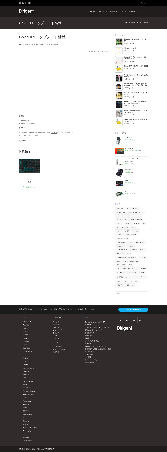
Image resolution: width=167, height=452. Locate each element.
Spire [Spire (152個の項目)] (130, 265)
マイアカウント (143, 3)
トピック (56, 333)
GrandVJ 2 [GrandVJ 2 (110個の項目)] (120, 235)
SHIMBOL (26, 411)
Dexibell (25, 345)
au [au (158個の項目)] (128, 208)
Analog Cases (27, 322)
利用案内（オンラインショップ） (96, 346)
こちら (35, 135)
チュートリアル (58, 330)
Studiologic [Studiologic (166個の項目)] (121, 272)
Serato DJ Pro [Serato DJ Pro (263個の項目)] (121, 261)
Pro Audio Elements (29, 391)
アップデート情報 (142, 22)
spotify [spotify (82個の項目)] (143, 268)
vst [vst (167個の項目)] (126, 281)
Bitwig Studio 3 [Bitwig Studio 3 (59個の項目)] (122, 220)
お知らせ (56, 352)
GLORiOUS (26, 361)
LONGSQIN (26, 371)
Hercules (25, 364)
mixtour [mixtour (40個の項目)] (130, 246)
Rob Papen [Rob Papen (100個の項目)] (120, 253)
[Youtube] (140, 320)
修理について (89, 333)
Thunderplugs (27, 431)
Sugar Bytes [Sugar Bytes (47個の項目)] (133, 272)
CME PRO (26, 338)
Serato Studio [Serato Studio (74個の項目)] (134, 261)
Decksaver (26, 341)
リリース (56, 338)
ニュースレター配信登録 (133, 309)
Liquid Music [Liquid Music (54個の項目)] (140, 242)
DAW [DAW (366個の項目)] (118, 223)
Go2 (29, 182)
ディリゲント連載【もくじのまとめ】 (98, 327)
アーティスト (57, 325)
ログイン (54, 132)
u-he (24, 434)
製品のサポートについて (93, 330)
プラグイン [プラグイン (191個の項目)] (120, 285)
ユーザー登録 (89, 352)
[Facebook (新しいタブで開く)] (23, 3)
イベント (56, 327)
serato (25, 407)
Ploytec (25, 384)
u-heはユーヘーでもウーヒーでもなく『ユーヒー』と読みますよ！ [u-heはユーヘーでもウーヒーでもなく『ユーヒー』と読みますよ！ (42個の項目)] (131, 276)
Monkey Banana (28, 381)
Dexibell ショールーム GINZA (95, 322)
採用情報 (88, 325)
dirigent (55, 44)
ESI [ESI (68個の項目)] (144, 223)
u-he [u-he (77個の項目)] (142, 272)
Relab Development (29, 394)
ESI (24, 355)
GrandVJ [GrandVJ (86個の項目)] (135, 231)
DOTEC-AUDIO (28, 351)
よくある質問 (57, 346)
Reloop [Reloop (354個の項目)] (142, 250)
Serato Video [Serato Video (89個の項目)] (121, 265)
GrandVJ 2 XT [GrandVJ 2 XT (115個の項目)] (131, 235)
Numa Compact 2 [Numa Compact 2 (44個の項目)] (123, 250)
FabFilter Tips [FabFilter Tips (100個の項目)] (131, 227)
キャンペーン (57, 322)
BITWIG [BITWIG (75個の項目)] (134, 208)
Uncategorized (27, 441)
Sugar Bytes (26, 424)
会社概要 (88, 357)
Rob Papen (29, 179)
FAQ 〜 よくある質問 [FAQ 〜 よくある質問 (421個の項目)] (123, 231)
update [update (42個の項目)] (119, 281)
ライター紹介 (89, 354)
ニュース (56, 335)
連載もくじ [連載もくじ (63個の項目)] (130, 285)
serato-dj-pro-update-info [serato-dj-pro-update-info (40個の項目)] (126, 257)
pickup (24, 141)
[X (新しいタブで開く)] (20, 3)
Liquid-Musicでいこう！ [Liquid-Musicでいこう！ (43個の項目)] (124, 242)
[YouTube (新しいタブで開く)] (29, 3)
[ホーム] (126, 22)
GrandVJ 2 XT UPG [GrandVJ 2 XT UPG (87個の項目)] (123, 238)
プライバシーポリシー (92, 360)
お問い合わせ (89, 362)
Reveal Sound (27, 401)
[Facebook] (127, 320)
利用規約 (88, 338)
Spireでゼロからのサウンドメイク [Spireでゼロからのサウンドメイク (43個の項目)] (127, 268)
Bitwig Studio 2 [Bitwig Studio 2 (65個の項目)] (135, 216)
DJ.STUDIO (26, 348)
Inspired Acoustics (29, 368)
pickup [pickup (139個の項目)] (134, 250)
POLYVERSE (27, 388)
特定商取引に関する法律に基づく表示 (98, 349)
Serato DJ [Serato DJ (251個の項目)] (142, 257)
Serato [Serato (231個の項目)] (129, 253)
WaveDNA (26, 437)
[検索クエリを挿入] (131, 293)
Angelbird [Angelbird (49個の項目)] (120, 208)
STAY (24, 417)
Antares (25, 328)
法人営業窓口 (89, 335)
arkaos (25, 331)
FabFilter (26, 358)
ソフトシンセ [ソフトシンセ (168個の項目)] (135, 281)
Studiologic (26, 421)
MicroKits (26, 374)
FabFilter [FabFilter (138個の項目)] (120, 227)
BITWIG (25, 335)
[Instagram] (134, 320)
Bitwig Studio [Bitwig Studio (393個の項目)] (121, 216)
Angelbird (26, 325)
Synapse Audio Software (30, 427)
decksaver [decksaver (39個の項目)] (126, 223)
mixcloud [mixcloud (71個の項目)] (120, 246)
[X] (121, 320)
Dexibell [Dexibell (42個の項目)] (137, 223)
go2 (28, 141)
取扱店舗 (88, 343)
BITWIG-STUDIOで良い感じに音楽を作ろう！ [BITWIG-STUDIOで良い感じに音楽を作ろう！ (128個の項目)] (130, 212)
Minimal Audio (27, 378)
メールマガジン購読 (92, 341)
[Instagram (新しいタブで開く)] (26, 3)
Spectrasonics (27, 414)
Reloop (25, 398)
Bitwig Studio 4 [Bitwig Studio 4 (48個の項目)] (136, 220)
